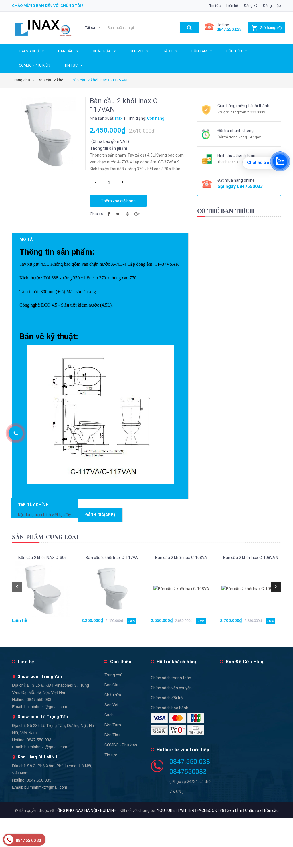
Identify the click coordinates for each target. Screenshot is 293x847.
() (267, 27)
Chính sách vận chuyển (171, 716)
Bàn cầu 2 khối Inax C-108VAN (250, 586)
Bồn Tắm (112, 753)
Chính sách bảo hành (169, 736)
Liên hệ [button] (26, 690)
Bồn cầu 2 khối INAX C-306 (42, 586)
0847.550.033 (39, 728)
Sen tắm (234, 839)
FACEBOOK (207, 839)
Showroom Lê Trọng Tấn (43, 745)
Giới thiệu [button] (120, 690)
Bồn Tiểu (112, 763)
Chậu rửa (112, 723)
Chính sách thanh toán (171, 706)
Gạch (109, 743)
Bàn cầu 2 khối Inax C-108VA (181, 586)
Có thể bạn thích (225, 211)
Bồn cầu (271, 839)
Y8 (221, 839)
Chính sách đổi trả (167, 726)
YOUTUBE (166, 839)
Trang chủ (113, 703)
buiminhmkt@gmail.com (45, 735)
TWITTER (185, 839)
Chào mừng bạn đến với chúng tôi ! (47, 5)
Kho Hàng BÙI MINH (38, 785)
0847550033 (250, 186)
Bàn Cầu (112, 713)
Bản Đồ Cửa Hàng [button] (245, 690)
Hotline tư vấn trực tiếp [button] (183, 778)
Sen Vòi (111, 733)
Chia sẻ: (97, 214)
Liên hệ (232, 5)
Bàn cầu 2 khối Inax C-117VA (112, 586)
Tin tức (215, 5)
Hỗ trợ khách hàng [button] (177, 690)
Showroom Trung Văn (40, 705)
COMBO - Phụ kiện (120, 773)
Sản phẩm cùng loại (45, 565)
